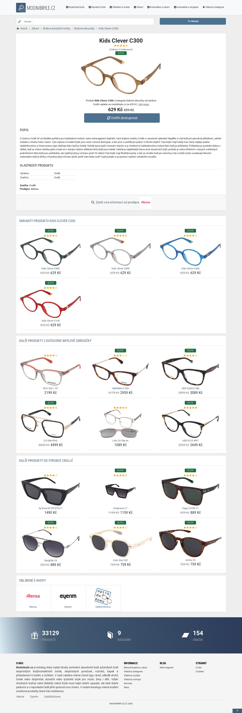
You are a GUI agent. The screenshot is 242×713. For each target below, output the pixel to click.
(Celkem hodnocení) (121, 49)
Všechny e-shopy (132, 679)
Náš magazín (167, 667)
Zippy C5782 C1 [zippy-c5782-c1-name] (190, 508)
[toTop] (237, 711)
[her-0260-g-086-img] (190, 371)
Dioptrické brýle (75, 7)
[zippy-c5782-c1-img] (190, 491)
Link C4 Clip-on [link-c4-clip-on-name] (120, 440)
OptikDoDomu (52, 696)
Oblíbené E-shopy (32, 580)
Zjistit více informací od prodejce (121, 202)
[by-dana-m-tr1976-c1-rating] (50, 475)
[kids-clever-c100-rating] (50, 288)
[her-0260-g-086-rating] (190, 356)
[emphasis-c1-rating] (120, 475)
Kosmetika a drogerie (185, 7)
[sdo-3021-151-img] (50, 371)
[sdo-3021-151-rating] (50, 356)
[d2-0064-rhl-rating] (50, 408)
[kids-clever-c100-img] (50, 304)
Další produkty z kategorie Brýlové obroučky (55, 341)
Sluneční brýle (96, 7)
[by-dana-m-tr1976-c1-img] (50, 491)
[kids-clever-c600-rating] (190, 236)
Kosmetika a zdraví (158, 7)
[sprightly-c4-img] (50, 543)
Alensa (34, 189)
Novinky (128, 683)
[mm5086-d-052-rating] (120, 356)
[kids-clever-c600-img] (190, 251)
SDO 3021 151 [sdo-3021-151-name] (50, 388)
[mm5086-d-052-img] (120, 371)
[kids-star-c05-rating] (120, 528)
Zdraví (138, 7)
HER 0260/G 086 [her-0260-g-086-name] (190, 388)
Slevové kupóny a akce (135, 667)
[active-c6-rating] (190, 528)
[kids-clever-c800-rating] (120, 236)
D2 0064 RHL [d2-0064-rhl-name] (51, 440)
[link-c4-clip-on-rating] (120, 408)
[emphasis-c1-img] (120, 491)
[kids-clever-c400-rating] (50, 236)
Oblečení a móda (119, 7)
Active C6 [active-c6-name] (190, 560)
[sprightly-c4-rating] (50, 528)
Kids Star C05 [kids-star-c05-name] (120, 560)
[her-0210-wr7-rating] (190, 408)
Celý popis (143, 104)
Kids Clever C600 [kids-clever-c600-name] (190, 268)
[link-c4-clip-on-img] (120, 424)
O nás (199, 667)
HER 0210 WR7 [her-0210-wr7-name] (190, 440)
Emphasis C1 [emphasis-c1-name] (120, 508)
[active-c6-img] (190, 543)
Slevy (126, 687)
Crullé (32, 185)
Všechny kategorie (213, 7)
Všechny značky (132, 675)
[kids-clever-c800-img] (120, 251)
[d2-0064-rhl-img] (50, 424)
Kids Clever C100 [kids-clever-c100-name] (51, 320)
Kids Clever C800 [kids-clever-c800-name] (121, 268)
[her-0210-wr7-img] (190, 424)
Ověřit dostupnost (122, 117)
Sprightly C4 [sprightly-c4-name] (50, 560)
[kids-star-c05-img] (120, 543)
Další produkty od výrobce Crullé (46, 461)
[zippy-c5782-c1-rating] (190, 475)
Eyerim (34, 696)
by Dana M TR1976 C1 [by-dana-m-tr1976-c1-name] (50, 508)
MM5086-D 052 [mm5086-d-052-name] (120, 388)
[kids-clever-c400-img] (50, 251)
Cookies (200, 671)
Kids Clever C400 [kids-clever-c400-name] (51, 268)
